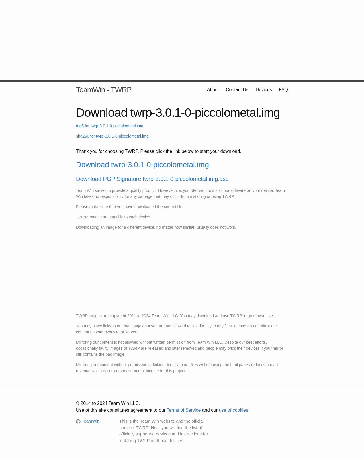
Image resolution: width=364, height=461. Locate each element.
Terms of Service (184, 410)
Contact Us (237, 89)
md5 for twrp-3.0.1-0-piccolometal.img (109, 126)
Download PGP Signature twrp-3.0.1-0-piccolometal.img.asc (152, 179)
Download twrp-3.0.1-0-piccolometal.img (142, 164)
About (213, 89)
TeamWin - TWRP (104, 89)
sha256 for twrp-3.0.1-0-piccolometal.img (112, 136)
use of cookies (233, 410)
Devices (264, 89)
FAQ (283, 89)
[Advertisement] (182, 40)
